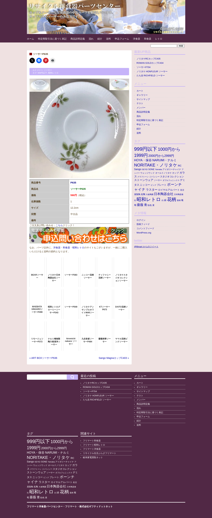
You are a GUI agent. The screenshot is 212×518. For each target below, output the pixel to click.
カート (140, 91)
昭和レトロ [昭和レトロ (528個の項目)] (149, 199)
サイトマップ (143, 99)
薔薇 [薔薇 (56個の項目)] (140, 205)
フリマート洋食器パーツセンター (45, 506)
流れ (91, 38)
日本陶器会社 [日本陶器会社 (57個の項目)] (163, 194)
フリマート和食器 (92, 440)
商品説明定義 (77, 38)
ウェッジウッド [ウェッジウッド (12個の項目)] (147, 173)
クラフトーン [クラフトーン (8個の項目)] (143, 177)
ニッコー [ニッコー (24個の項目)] (145, 184)
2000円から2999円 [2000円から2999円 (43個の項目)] (161, 155)
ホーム (30, 38)
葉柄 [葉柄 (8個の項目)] (179, 200)
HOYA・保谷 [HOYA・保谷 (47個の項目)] (143, 160)
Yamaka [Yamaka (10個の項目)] (158, 169)
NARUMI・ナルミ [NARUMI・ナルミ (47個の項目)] (164, 160)
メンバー (141, 107)
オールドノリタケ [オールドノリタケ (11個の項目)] (163, 173)
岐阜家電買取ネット (93, 457)
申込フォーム (122, 38)
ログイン (141, 220)
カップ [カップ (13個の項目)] (175, 173)
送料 (108, 38)
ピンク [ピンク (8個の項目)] (153, 185)
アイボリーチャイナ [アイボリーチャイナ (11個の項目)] (172, 169)
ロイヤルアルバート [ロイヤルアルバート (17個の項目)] (169, 190)
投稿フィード (143, 224)
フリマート (71, 506)
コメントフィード (145, 228)
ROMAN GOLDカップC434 (150, 63)
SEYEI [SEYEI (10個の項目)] (145, 169)
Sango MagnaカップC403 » (114, 358)
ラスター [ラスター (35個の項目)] (152, 189)
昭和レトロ (53, 73)
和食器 (147, 38)
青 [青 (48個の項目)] (145, 205)
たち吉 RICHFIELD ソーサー (151, 75)
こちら (59, 225)
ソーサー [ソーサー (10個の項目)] (158, 180)
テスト (140, 103)
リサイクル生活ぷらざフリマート (99, 453)
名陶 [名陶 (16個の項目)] (143, 194)
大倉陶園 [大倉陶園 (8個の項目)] (149, 194)
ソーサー (48, 70)
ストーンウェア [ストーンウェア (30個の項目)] (143, 179)
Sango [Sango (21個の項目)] (137, 169)
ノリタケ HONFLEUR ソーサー (152, 71)
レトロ (158, 38)
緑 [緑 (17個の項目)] (165, 200)
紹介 (99, 38)
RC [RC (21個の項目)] (180, 165)
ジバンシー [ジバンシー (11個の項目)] (154, 176)
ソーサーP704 (144, 67)
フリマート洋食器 (92, 449)
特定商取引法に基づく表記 (52, 38)
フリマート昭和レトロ (94, 445)
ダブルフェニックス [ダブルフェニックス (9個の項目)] (171, 180)
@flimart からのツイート (146, 246)
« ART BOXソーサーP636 (43, 358)
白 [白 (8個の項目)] (162, 200)
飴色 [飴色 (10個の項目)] (150, 205)
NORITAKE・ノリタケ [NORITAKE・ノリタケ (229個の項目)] (155, 165)
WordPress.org (144, 232)
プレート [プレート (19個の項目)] (161, 184)
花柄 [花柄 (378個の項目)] (171, 199)
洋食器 (136, 38)
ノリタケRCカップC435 (149, 58)
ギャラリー (142, 95)
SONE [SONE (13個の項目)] (151, 169)
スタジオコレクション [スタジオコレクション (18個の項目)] (172, 176)
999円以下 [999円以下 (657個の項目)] (145, 149)
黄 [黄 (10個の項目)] (153, 205)
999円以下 (42, 73)
